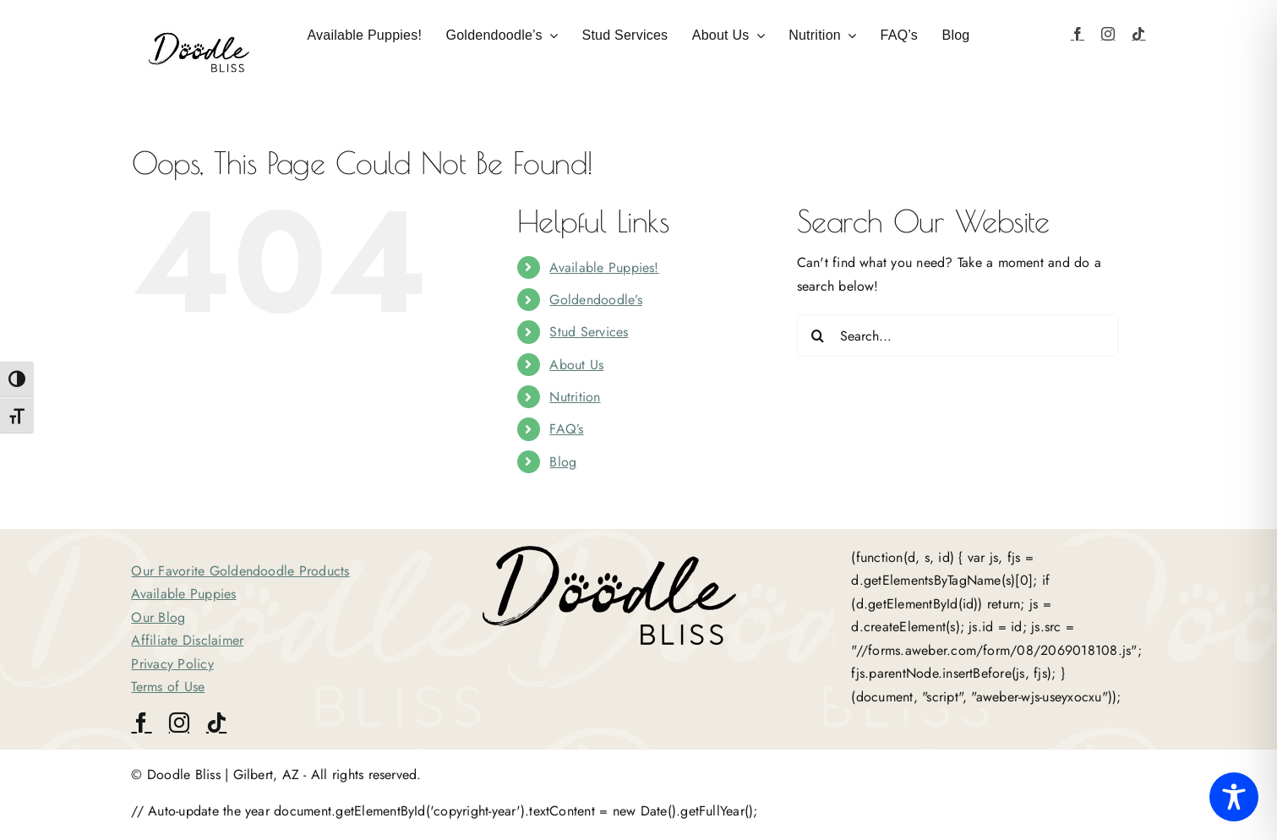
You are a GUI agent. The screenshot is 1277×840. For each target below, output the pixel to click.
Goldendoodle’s (595, 299)
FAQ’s (566, 429)
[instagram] (1108, 34)
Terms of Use (168, 686)
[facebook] (1077, 34)
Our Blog (158, 617)
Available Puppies (183, 593)
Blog (562, 462)
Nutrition (574, 396)
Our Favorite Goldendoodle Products (240, 571)
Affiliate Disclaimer (187, 640)
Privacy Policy (172, 664)
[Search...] (957, 335)
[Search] (818, 335)
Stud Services (588, 331)
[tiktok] (1138, 34)
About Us (576, 364)
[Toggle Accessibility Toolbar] (1234, 797)
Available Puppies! (603, 267)
